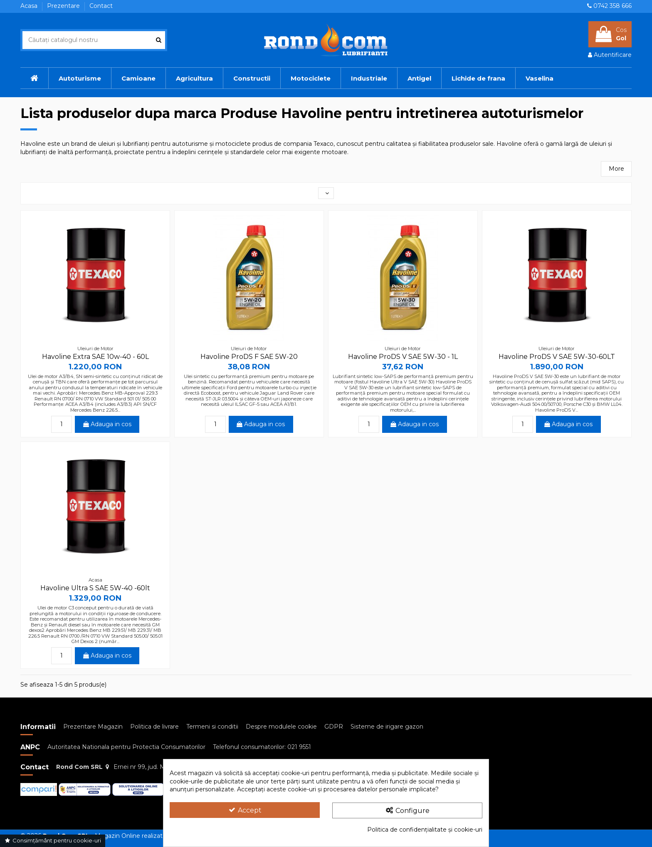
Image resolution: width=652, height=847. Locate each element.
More (616, 168)
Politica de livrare (154, 726)
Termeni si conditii (212, 726)
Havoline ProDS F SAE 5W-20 (249, 357)
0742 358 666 (612, 6)
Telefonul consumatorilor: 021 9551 (262, 747)
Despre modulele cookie (281, 726)
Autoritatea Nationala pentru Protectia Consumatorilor (126, 747)
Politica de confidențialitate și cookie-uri (424, 829)
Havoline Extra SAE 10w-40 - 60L (95, 357)
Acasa (29, 6)
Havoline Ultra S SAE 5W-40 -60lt (95, 588)
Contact (101, 6)
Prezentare (64, 6)
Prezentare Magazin (93, 726)
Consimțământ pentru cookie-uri (52, 840)
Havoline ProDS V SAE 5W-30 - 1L (403, 357)
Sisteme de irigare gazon (387, 726)
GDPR (333, 726)
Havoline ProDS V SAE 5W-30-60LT (557, 357)
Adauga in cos (107, 424)
